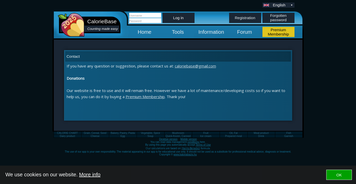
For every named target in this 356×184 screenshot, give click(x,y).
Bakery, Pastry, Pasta (123, 133)
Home (144, 32)
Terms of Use (203, 144)
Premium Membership (145, 96)
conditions (194, 142)
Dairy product (67, 136)
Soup (150, 136)
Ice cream (205, 136)
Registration (245, 18)
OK (339, 175)
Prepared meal (233, 136)
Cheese (95, 136)
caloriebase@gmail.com (195, 65)
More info (89, 174)
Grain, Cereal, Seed (95, 133)
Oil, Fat (233, 133)
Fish (288, 133)
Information (211, 32)
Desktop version (168, 139)
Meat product (261, 133)
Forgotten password (278, 17)
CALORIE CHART (67, 133)
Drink (261, 136)
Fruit (205, 133)
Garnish (288, 136)
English (283, 5)
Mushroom (178, 133)
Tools (178, 32)
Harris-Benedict (191, 148)
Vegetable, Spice (150, 133)
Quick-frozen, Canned (178, 136)
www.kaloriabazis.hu (185, 154)
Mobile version (188, 139)
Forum (244, 32)
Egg (122, 136)
